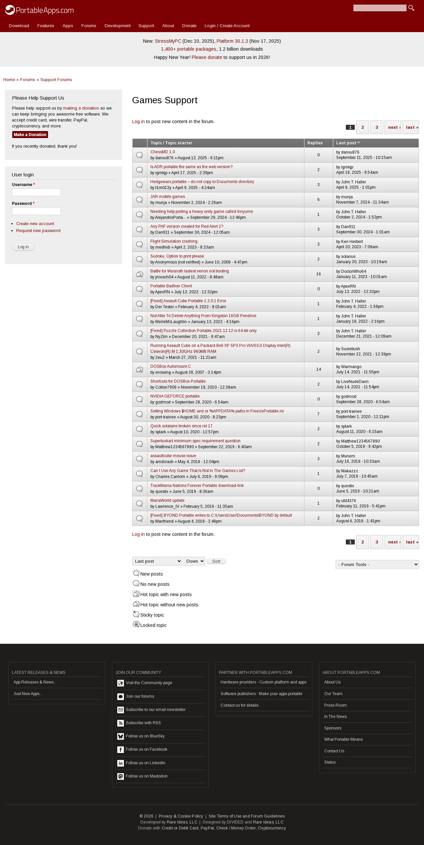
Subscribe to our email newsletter (151, 710)
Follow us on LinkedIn (141, 763)
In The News (335, 716)
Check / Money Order (236, 828)
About (168, 25)
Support (146, 25)
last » (412, 127)
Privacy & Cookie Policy (181, 816)
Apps (68, 25)
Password (23, 203)
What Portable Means (343, 739)
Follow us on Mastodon (142, 776)
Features (45, 25)
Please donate (207, 57)
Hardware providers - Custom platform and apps (263, 682)
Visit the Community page (144, 683)
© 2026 (146, 816)
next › (394, 127)
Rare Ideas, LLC (182, 822)
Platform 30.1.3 (232, 41)
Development (118, 25)
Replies (315, 143)
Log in (138, 121)
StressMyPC (168, 41)
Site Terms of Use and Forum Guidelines (247, 816)
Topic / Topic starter (171, 143)
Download (19, 25)
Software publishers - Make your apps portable (261, 693)
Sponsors (332, 728)
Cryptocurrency (272, 828)
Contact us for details (239, 705)
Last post (348, 143)
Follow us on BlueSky (141, 736)
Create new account (35, 223)
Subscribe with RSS (139, 723)
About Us (332, 682)
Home (9, 79)
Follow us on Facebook (142, 749)
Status (330, 762)
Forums (88, 25)
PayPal (207, 828)
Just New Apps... (28, 693)
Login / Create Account (227, 25)
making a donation (81, 108)
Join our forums (135, 696)
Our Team (333, 693)
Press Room (335, 705)
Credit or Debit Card (180, 828)
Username (23, 184)
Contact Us (334, 751)
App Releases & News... (35, 682)
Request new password (38, 230)
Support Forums (56, 79)
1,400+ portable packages (188, 49)
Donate (189, 25)
